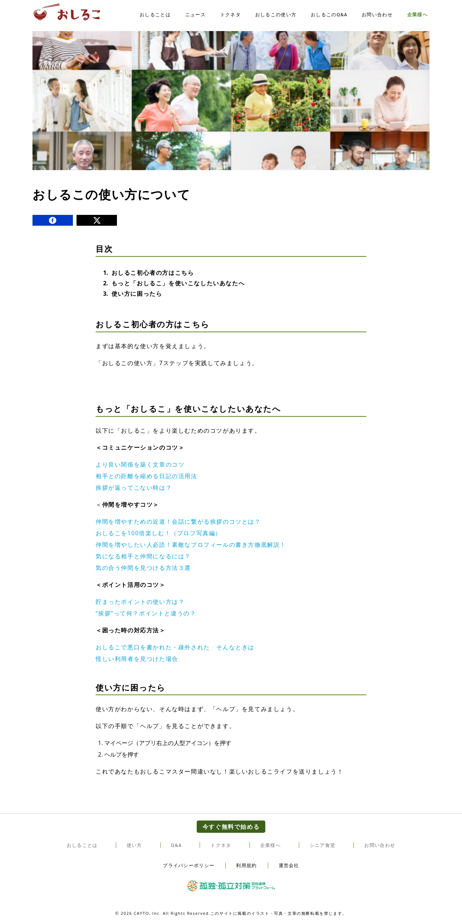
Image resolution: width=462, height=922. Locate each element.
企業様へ (417, 15)
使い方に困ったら (137, 294)
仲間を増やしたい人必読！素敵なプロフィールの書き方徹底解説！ (191, 545)
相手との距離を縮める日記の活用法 (146, 476)
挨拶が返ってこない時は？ (134, 488)
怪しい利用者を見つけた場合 (137, 659)
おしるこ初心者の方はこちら (153, 273)
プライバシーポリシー (188, 865)
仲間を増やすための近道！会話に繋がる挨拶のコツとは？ (178, 521)
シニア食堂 (323, 845)
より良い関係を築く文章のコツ (140, 464)
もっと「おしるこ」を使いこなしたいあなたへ (178, 283)
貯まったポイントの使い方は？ (140, 602)
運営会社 (289, 865)
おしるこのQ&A (329, 15)
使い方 (134, 845)
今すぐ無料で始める (231, 827)
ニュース (195, 15)
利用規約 (246, 865)
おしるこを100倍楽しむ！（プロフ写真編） (159, 533)
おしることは (155, 15)
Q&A (176, 845)
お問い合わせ (377, 15)
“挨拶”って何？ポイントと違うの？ (146, 613)
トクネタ (230, 15)
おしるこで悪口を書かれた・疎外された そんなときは (175, 647)
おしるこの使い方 (275, 15)
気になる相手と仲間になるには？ (143, 556)
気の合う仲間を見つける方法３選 (143, 568)
